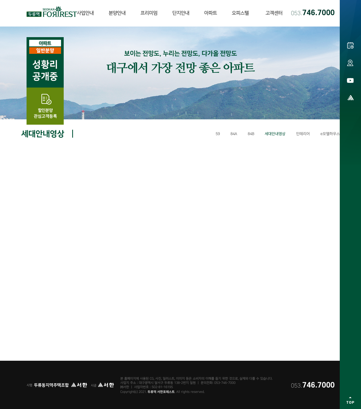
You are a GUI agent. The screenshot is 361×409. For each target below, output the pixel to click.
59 (218, 134)
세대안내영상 (275, 134)
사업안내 (85, 13)
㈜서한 (350, 98)
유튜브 (350, 80)
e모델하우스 (330, 134)
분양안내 (117, 13)
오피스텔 (240, 13)
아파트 (210, 13)
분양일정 (350, 45)
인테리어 (303, 134)
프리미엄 (148, 13)
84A (233, 134)
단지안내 (180, 13)
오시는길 (350, 63)
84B (251, 134)
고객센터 (273, 13)
